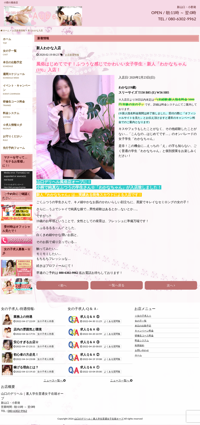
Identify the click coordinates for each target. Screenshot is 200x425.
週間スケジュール (14, 74)
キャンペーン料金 (144, 330)
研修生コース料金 (14, 101)
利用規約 (139, 345)
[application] (16, 180)
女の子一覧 (10, 50)
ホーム (7, 39)
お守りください (12, 136)
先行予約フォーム (14, 147)
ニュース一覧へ (55, 380)
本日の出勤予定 (12, 62)
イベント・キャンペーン (16, 87)
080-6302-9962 (17, 410)
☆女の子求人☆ (143, 315)
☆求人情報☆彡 (12, 124)
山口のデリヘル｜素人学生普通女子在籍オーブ (98, 418)
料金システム (11, 113)
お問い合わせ (142, 350)
